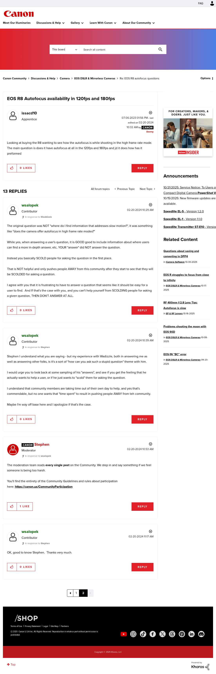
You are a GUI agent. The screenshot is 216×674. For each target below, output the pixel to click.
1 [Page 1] (76, 593)
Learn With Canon (101, 23)
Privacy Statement (33, 626)
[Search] (122, 49)
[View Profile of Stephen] (41, 444)
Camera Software (175, 262)
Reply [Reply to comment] (142, 310)
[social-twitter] (162, 634)
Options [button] (206, 78)
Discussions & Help (48, 23)
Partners (65, 626)
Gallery (75, 23)
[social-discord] (201, 634)
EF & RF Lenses (174, 313)
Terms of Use (16, 626)
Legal (45, 626)
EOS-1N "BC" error (174, 354)
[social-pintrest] (182, 634)
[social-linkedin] (191, 634)
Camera (65, 78)
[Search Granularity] (64, 49)
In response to (38, 217)
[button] (12, 168)
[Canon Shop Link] (24, 618)
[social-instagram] (133, 634)
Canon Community (19, 13)
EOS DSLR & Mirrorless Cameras (94, 78)
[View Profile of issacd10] (29, 113)
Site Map (54, 626)
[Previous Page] (70, 593)
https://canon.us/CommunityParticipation (44, 486)
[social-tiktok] (143, 634)
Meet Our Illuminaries (17, 23)
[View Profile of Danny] (149, 131)
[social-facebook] (153, 634)
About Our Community (137, 23)
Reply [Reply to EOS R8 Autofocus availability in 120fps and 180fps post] (142, 168)
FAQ (200, 3)
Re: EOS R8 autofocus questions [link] (139, 78)
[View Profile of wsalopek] (30, 205)
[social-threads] (172, 634)
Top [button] (13, 664)
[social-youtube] (124, 634)
